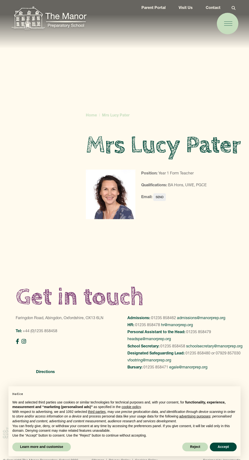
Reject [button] (195, 447)
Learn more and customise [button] (41, 447)
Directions (45, 371)
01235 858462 (163, 317)
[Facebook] (17, 341)
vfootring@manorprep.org (149, 360)
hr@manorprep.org (177, 324)
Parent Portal (150, 10)
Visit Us (183, 10)
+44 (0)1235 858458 (40, 330)
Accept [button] (223, 447)
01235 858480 (197, 353)
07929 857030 (228, 353)
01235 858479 (198, 331)
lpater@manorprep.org (159, 197)
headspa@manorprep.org (149, 338)
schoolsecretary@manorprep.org (214, 346)
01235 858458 (172, 346)
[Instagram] (24, 341)
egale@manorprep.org (188, 367)
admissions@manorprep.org (201, 317)
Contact (210, 10)
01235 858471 (155, 367)
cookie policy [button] (131, 407)
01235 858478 (147, 324)
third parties (97, 412)
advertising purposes (194, 416)
